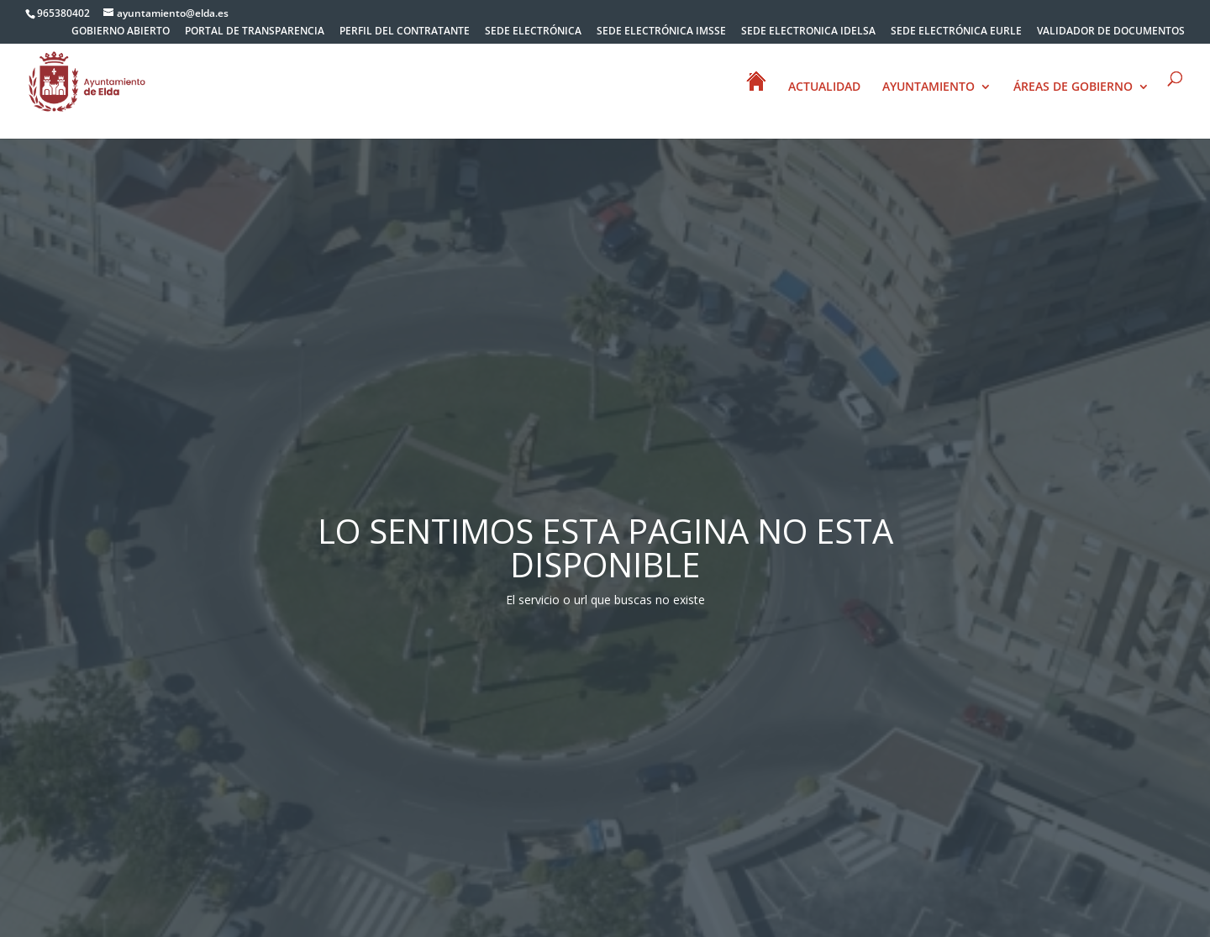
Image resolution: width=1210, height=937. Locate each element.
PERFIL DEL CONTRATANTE (404, 32)
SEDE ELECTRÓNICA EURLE (956, 32)
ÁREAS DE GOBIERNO (1073, 87)
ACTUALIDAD (824, 87)
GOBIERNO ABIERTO (120, 32)
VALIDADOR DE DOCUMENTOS (1111, 32)
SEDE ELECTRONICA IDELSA (808, 32)
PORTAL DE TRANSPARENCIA (254, 32)
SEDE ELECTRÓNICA (533, 32)
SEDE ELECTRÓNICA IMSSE (661, 32)
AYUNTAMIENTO (928, 87)
